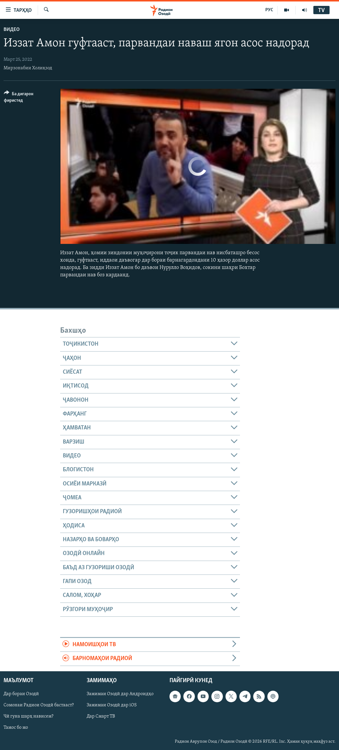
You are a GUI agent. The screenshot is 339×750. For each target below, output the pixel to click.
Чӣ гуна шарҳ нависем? (28, 716)
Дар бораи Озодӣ (21, 694)
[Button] (28, 98)
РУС (269, 10)
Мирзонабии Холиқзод (28, 68)
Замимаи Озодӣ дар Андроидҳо (120, 694)
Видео (12, 29)
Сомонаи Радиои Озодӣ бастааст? (39, 705)
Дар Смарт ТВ (101, 716)
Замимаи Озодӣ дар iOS (112, 705)
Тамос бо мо (16, 727)
